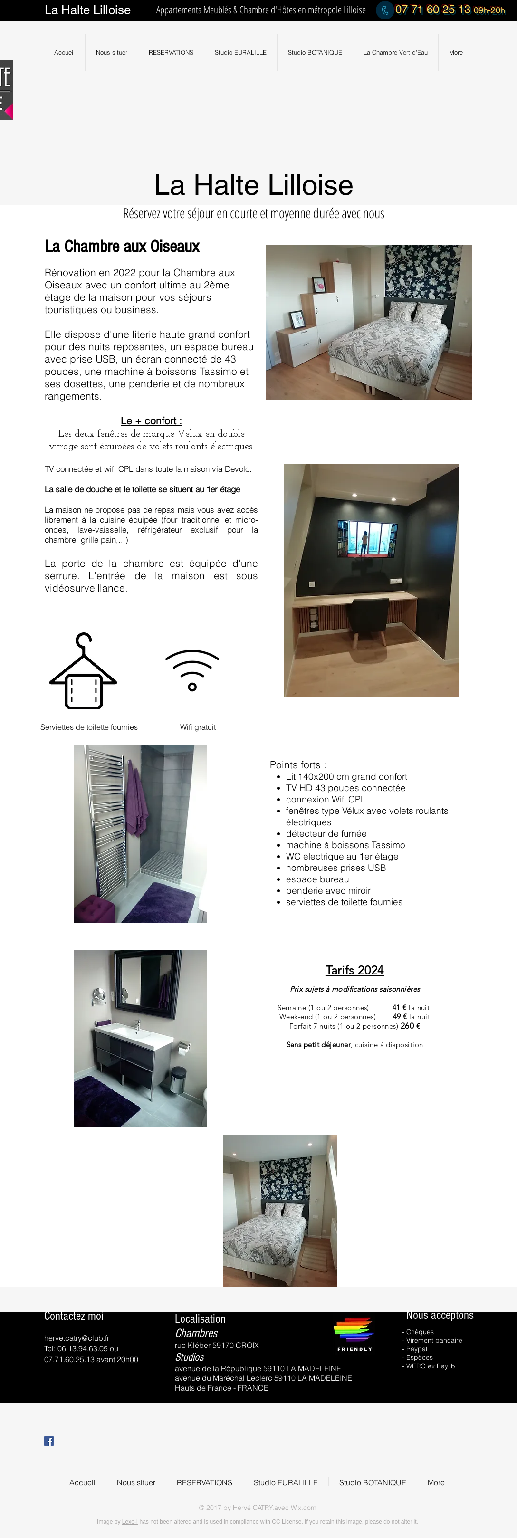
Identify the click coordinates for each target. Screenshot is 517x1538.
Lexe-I (130, 1522)
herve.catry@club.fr (76, 1338)
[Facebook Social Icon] (49, 1441)
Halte (75, 10)
